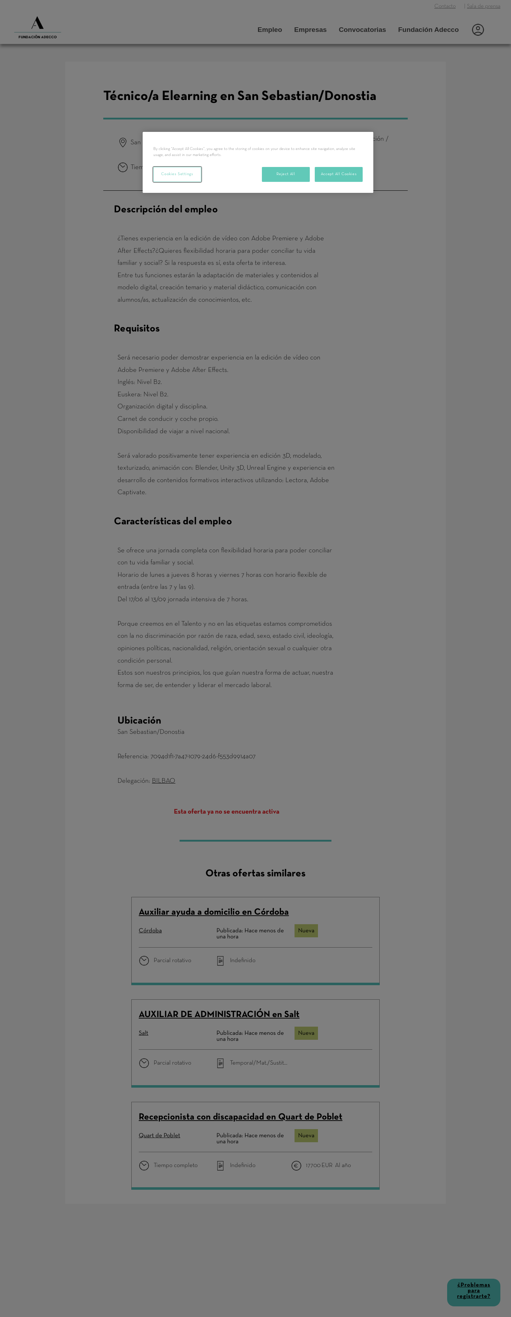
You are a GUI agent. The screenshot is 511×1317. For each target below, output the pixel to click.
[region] (258, 162)
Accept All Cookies (339, 174)
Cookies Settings (177, 174)
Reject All (285, 174)
